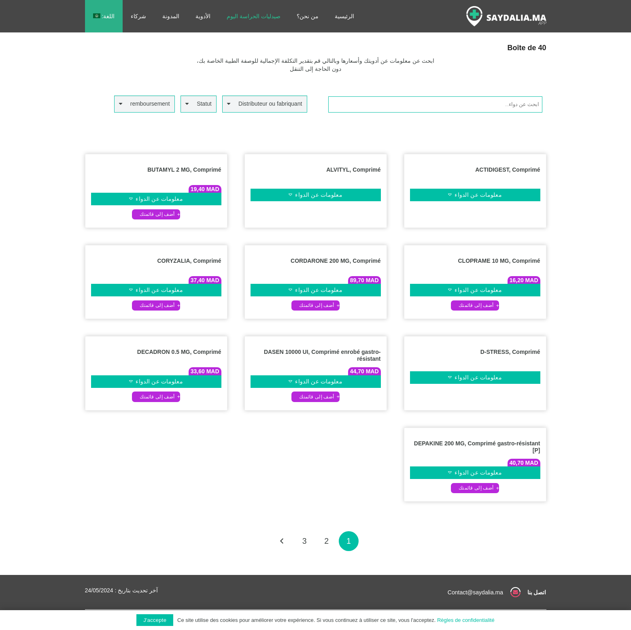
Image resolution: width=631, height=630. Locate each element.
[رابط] (506, 16)
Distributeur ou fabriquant (270, 103)
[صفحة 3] (304, 541)
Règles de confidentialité (466, 620)
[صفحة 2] (326, 541)
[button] (156, 214)
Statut (204, 103)
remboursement (150, 103)
